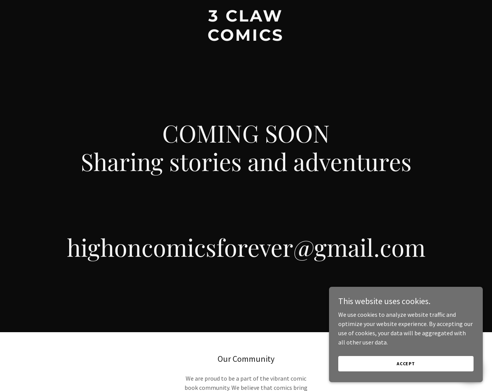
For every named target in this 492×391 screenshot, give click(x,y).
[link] (246, 38)
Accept (406, 363)
